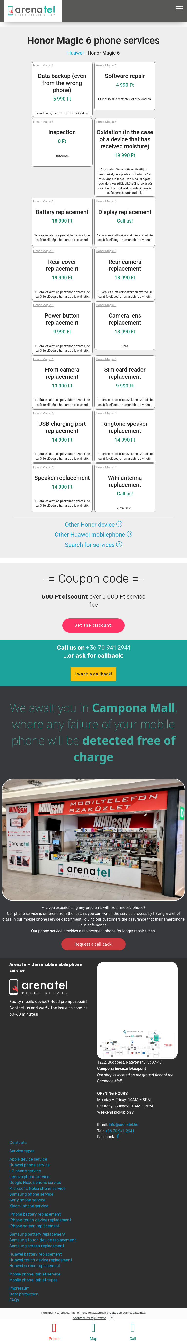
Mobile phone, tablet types (33, 1280)
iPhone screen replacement (34, 1226)
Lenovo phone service (29, 1176)
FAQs (14, 1300)
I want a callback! (93, 674)
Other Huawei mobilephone (93, 534)
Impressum (19, 1288)
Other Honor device (93, 524)
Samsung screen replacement (36, 1246)
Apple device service (28, 1159)
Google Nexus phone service (35, 1182)
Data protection (23, 1294)
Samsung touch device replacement (42, 1240)
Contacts (18, 1142)
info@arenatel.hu (123, 1124)
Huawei (75, 53)
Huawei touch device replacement (40, 1260)
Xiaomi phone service (28, 1206)
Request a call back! (93, 944)
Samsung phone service (31, 1194)
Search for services (93, 544)
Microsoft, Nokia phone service (37, 1188)
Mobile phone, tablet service (34, 1274)
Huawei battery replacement (35, 1254)
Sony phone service (27, 1200)
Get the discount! (93, 625)
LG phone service (25, 1171)
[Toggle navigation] (179, 8)
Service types (21, 1151)
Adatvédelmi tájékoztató (89, 1318)
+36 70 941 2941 (108, 647)
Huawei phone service (29, 1165)
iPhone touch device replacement (40, 1220)
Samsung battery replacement (37, 1234)
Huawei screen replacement (35, 1266)
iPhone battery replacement (35, 1214)
